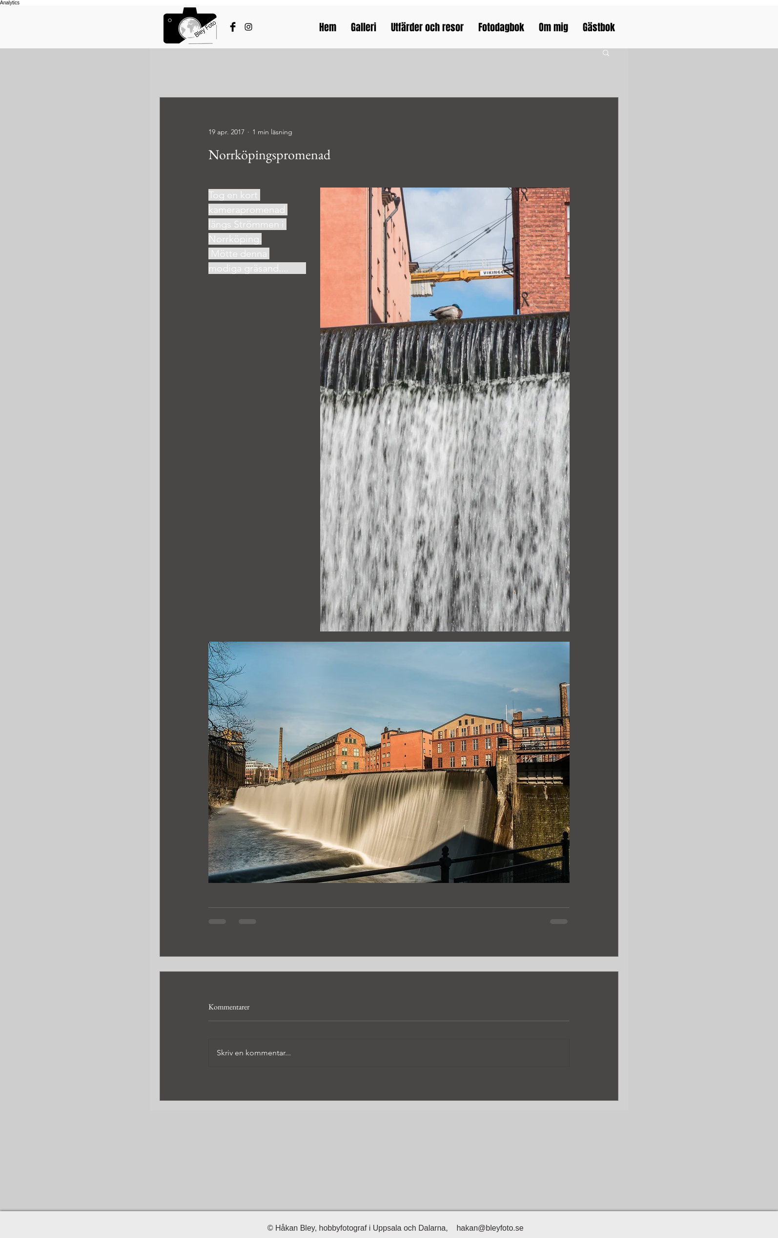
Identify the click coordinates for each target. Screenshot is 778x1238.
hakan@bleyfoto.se (489, 1228)
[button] (606, 52)
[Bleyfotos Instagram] (248, 27)
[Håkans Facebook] (233, 27)
